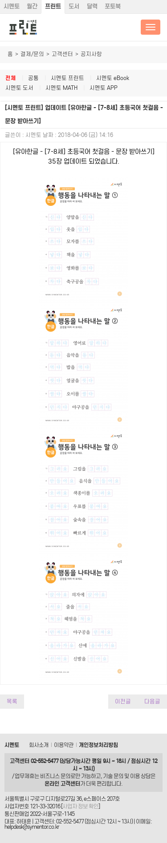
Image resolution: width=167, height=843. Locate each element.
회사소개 (39, 745)
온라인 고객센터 (62, 783)
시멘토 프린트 (67, 78)
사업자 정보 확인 (80, 806)
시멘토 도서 (19, 87)
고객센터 (62, 54)
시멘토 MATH (61, 87)
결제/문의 (32, 54)
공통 (33, 78)
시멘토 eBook (112, 78)
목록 (12, 701)
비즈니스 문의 (55, 776)
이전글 (123, 701)
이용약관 (63, 745)
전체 (10, 78)
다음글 (152, 701)
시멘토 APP (104, 87)
